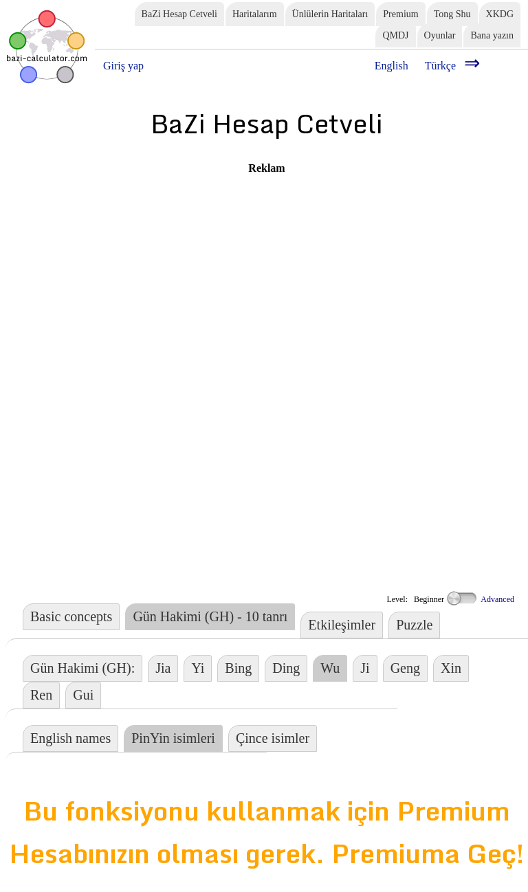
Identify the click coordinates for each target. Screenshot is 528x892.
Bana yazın (492, 35)
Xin (451, 668)
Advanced (480, 598)
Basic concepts (71, 616)
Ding (286, 668)
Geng (405, 668)
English (391, 65)
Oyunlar (440, 35)
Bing (238, 668)
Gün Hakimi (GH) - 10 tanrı (210, 616)
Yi (197, 668)
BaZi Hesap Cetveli (179, 14)
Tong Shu (452, 14)
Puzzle (414, 624)
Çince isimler (272, 738)
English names (70, 738)
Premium (400, 14)
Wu (330, 668)
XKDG (500, 14)
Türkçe (440, 65)
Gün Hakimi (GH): (82, 668)
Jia (162, 668)
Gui (83, 694)
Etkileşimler (341, 624)
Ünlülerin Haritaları (330, 14)
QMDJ (395, 35)
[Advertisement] (212, 271)
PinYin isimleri (173, 738)
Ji (364, 668)
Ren (41, 694)
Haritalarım (254, 14)
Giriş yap (123, 65)
